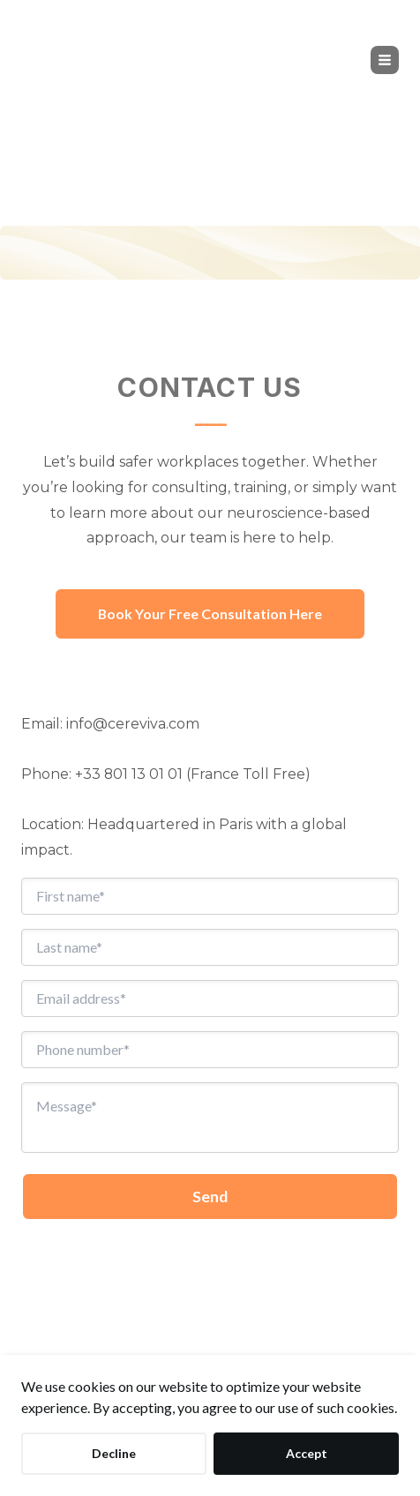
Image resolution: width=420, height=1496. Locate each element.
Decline (114, 1453)
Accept (306, 1453)
